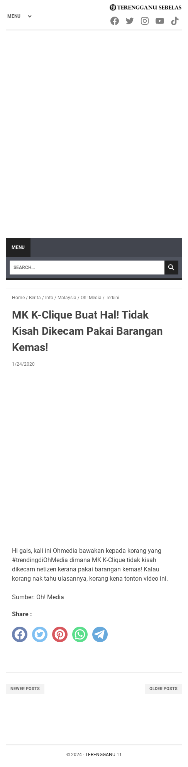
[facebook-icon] (115, 21)
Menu (18, 247)
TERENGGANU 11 (103, 754)
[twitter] (39, 634)
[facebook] (19, 634)
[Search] (87, 267)
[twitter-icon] (130, 21)
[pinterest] (60, 634)
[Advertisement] (94, 128)
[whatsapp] (80, 634)
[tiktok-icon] (175, 21)
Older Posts (163, 688)
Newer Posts (25, 688)
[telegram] (100, 634)
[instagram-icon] (145, 21)
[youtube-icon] (160, 21)
